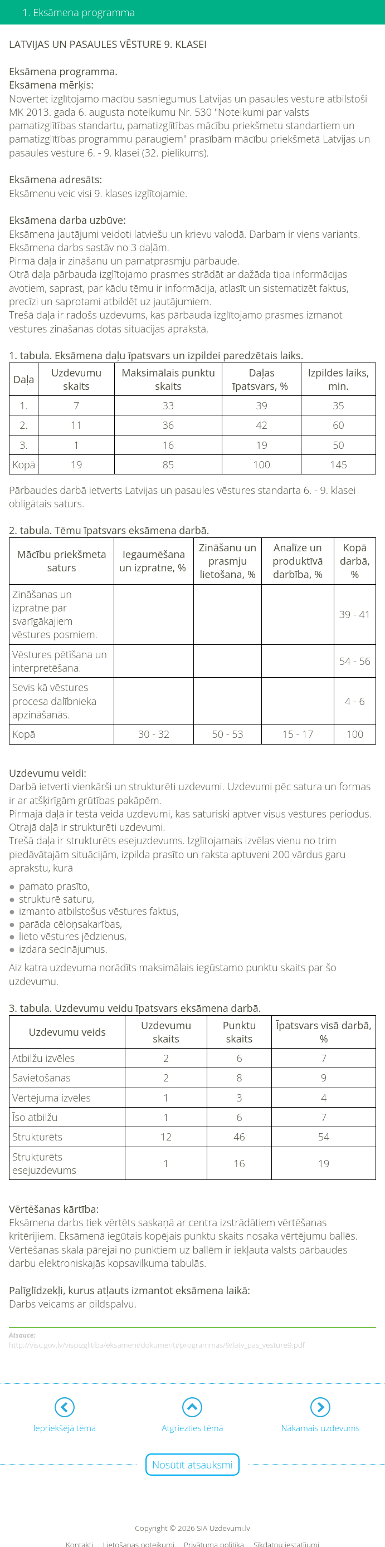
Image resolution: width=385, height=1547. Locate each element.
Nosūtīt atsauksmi (192, 1464)
